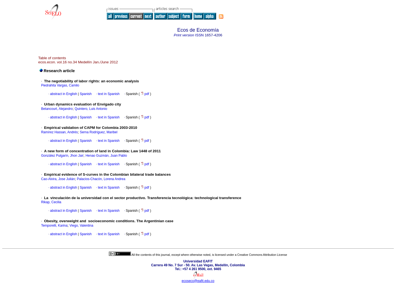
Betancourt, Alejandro (57, 109)
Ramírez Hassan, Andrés (59, 132)
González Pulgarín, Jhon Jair (62, 156)
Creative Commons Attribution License (262, 254)
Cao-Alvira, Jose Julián (58, 179)
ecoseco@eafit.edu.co (198, 281)
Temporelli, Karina (54, 225)
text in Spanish (109, 94)
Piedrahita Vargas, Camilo (60, 85)
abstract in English (63, 94)
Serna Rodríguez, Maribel (98, 132)
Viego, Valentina (81, 225)
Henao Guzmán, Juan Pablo (106, 156)
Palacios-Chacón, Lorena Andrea (101, 179)
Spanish (85, 94)
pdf (145, 94)
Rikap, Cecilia (51, 202)
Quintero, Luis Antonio (91, 109)
